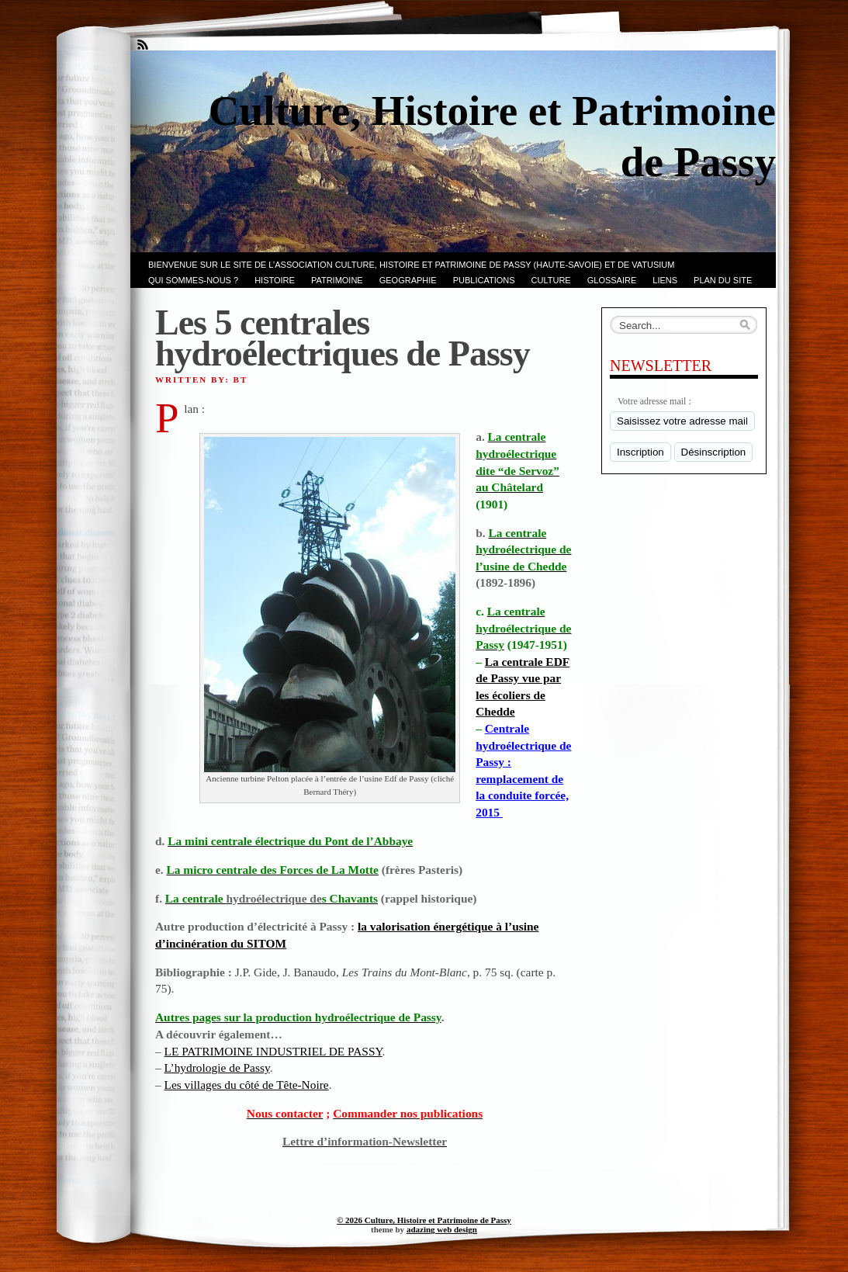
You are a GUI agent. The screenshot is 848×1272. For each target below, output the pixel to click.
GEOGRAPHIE (408, 280)
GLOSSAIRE (612, 280)
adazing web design (442, 1229)
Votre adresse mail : (654, 401)
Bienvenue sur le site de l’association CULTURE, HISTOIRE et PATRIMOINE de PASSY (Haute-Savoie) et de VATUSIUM (411, 264)
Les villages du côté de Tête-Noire (246, 1084)
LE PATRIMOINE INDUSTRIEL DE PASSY (273, 1051)
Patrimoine (337, 280)
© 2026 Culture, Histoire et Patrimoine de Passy (424, 1220)
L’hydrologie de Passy (217, 1067)
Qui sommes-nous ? (193, 280)
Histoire (274, 280)
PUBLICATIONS (484, 280)
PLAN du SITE (723, 280)
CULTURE (551, 280)
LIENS (664, 280)
